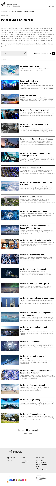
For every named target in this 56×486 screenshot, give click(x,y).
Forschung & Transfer (10, 11)
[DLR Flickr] (23, 480)
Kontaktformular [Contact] (25, 460)
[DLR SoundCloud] (25, 480)
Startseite (3, 11)
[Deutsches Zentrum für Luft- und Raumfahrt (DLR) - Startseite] (11, 5)
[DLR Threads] (14, 480)
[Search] (14, 53)
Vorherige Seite (22, 430)
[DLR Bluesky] (10, 480)
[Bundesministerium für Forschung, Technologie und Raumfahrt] (42, 482)
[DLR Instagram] (21, 480)
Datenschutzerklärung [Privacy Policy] (41, 462)
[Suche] (49, 6)
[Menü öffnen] (53, 5)
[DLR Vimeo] (19, 480)
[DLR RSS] (7, 482)
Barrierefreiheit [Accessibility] (39, 460)
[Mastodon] (12, 480)
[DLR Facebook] (7, 480)
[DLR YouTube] (16, 480)
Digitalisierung (19, 11)
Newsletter (23, 462)
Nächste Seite (34, 430)
